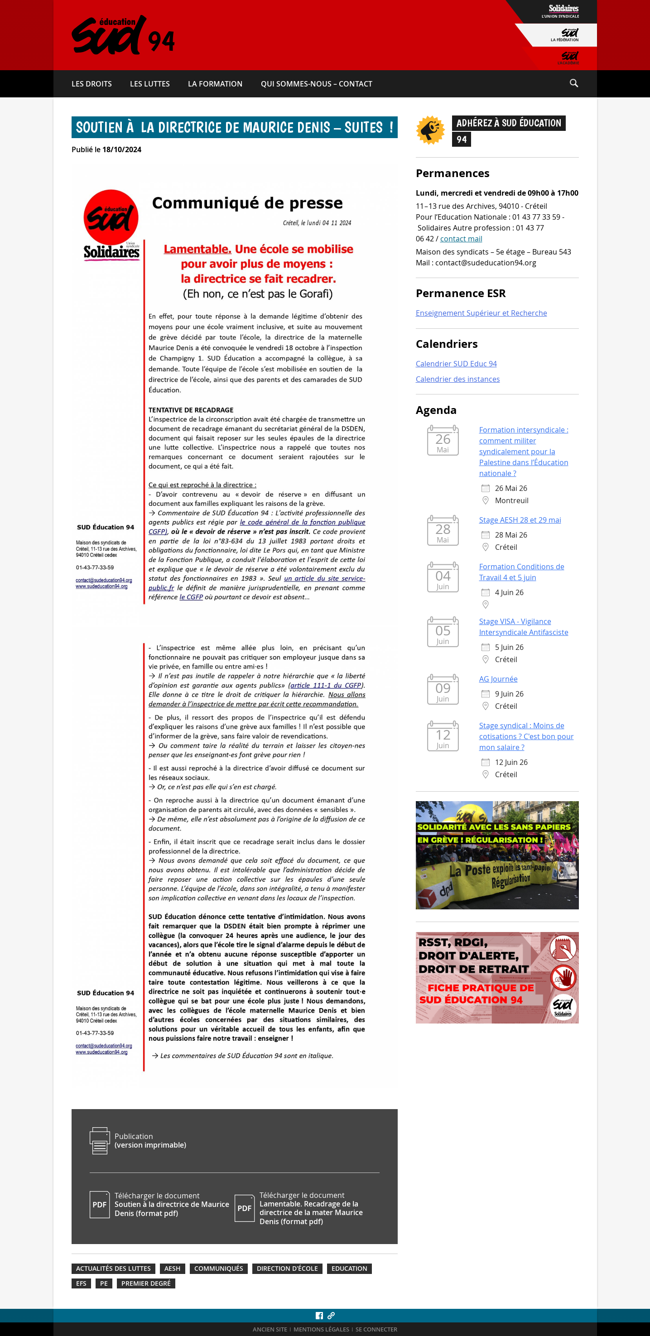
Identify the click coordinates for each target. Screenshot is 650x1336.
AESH (172, 1268)
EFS (81, 1283)
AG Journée (498, 679)
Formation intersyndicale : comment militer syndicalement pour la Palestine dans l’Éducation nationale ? (523, 451)
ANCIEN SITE (270, 1329)
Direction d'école (287, 1268)
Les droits (92, 84)
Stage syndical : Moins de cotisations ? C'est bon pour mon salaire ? (526, 736)
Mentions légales (321, 1329)
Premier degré (146, 1283)
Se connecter (376, 1329)
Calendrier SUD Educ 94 (456, 364)
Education (349, 1268)
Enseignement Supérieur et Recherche (481, 313)
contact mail (461, 239)
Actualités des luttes (113, 1268)
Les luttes (150, 84)
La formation (215, 84)
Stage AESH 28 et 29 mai (520, 520)
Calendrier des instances (458, 379)
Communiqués (218, 1268)
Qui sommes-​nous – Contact (316, 84)
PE (104, 1283)
